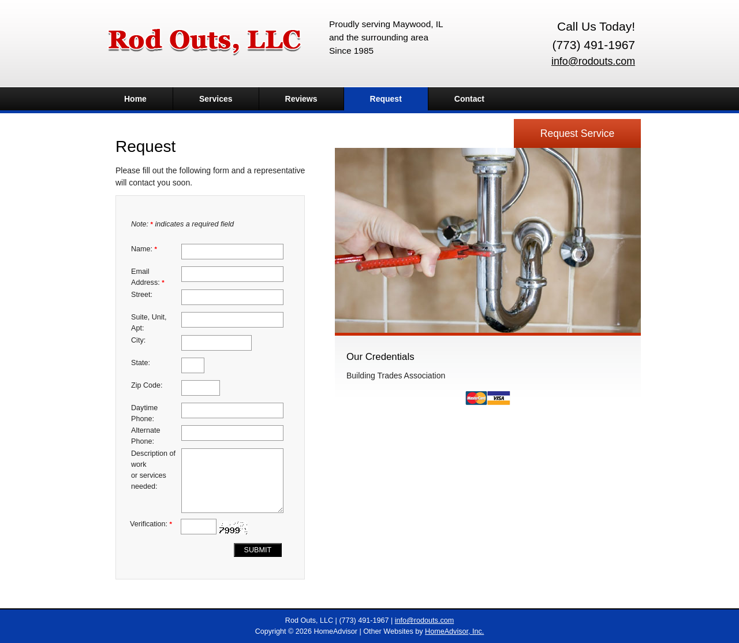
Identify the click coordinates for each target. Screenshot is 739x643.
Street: (141, 295)
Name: (144, 249)
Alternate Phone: (145, 435)
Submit (258, 550)
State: (140, 363)
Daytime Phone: (144, 413)
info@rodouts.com (593, 61)
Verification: (151, 524)
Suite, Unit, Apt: (149, 322)
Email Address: (148, 277)
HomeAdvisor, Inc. (454, 631)
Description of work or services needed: (153, 469)
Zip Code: (147, 385)
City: (138, 340)
